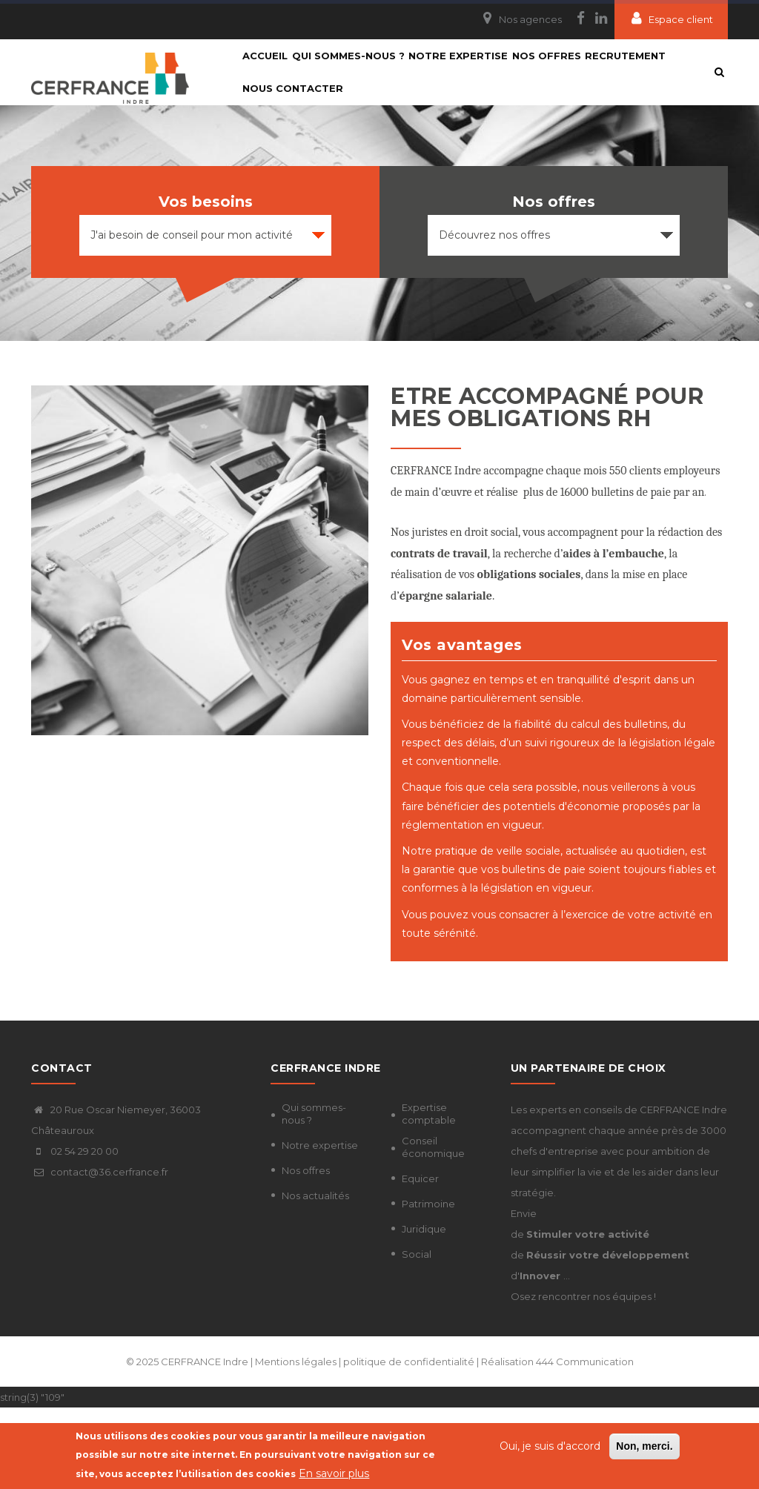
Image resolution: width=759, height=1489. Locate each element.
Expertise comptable (429, 1195)
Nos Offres (584, 76)
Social (416, 1336)
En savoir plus (334, 1474)
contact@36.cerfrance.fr (99, 1253)
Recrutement (288, 150)
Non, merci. (644, 1447)
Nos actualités (315, 1277)
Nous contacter (394, 150)
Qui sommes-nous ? (364, 76)
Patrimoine (428, 1285)
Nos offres (306, 1252)
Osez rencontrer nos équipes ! (583, 1378)
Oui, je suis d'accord (550, 1447)
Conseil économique (433, 1228)
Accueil (271, 76)
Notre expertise (485, 76)
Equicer (420, 1260)
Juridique (424, 1310)
